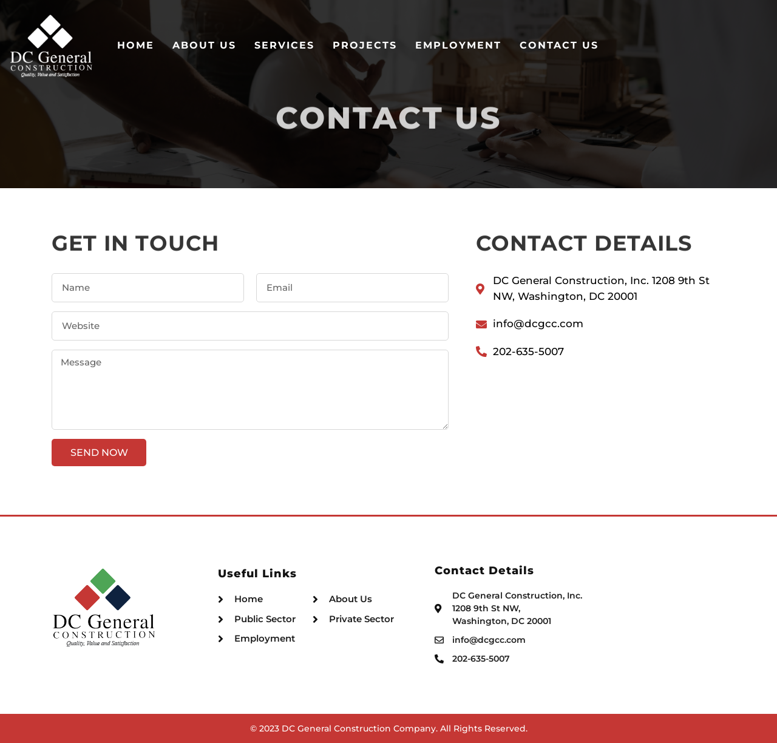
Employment (581, 45)
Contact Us (681, 45)
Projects (487, 45)
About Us (327, 45)
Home (258, 45)
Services (407, 45)
